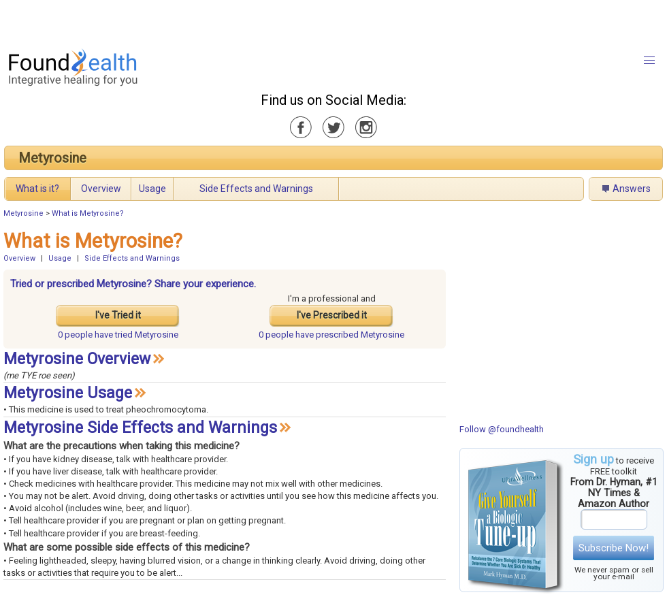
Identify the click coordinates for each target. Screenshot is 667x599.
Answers (632, 188)
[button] (649, 60)
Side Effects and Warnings (256, 188)
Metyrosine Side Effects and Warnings (140, 428)
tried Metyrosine (118, 334)
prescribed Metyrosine (331, 334)
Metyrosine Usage (67, 393)
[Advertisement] (170, 20)
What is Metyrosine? (88, 213)
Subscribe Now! (614, 548)
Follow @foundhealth (501, 429)
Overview (101, 188)
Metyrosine (52, 158)
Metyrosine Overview (76, 359)
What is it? (37, 188)
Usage (152, 188)
